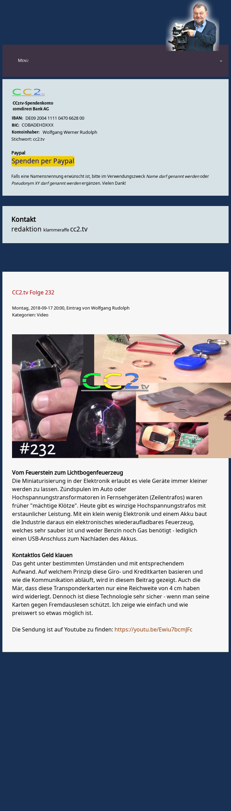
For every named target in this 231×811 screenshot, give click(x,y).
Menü (23, 60)
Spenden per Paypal (43, 161)
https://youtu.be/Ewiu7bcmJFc (153, 630)
